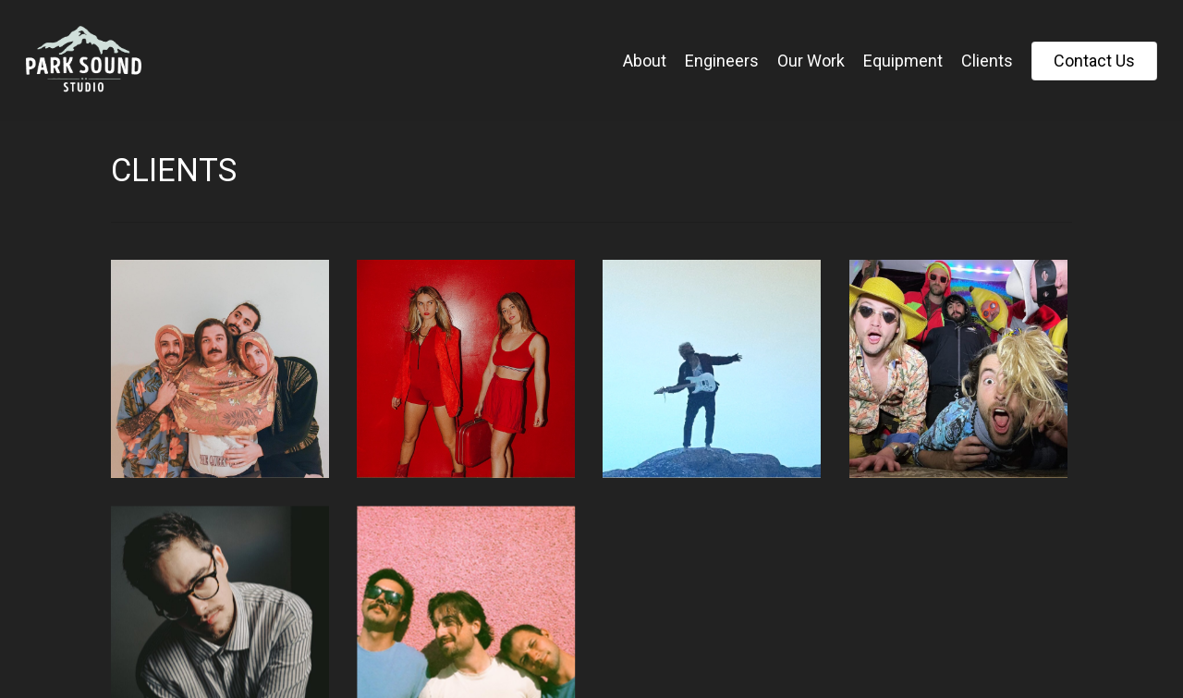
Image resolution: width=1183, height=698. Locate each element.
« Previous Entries (125, 586)
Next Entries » (160, 586)
